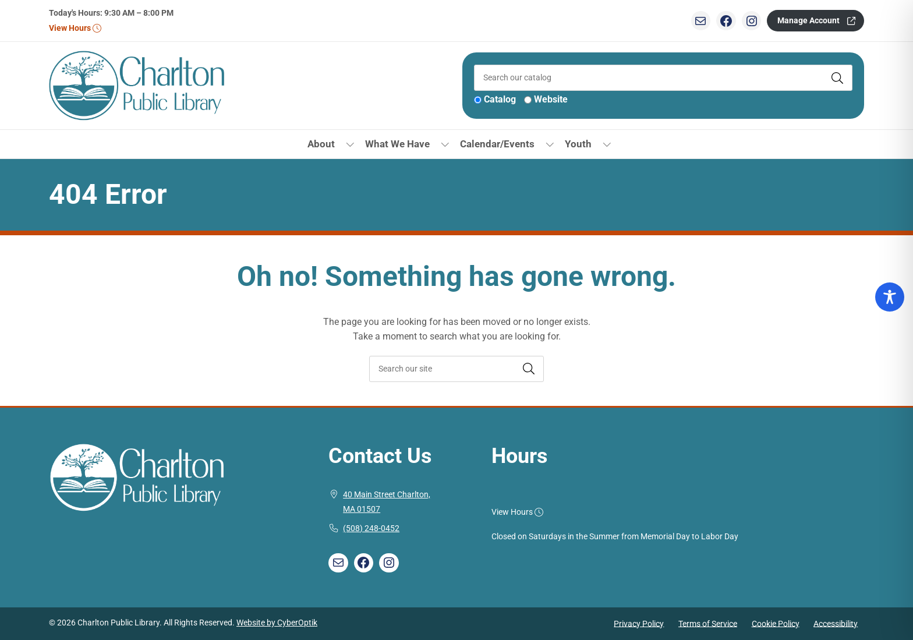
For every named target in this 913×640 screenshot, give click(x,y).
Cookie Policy (775, 623)
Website (551, 99)
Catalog (500, 99)
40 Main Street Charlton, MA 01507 (386, 502)
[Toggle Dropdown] (350, 144)
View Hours (75, 28)
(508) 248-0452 (371, 528)
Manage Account (808, 21)
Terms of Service (707, 623)
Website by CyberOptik (276, 623)
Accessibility (835, 623)
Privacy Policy (639, 623)
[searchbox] (456, 369)
